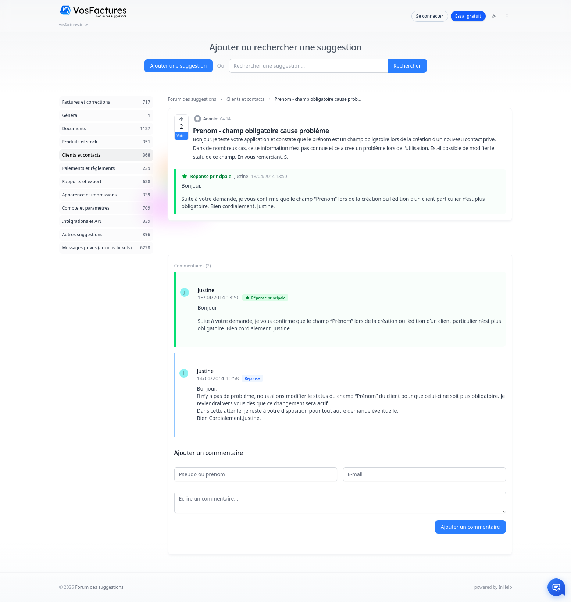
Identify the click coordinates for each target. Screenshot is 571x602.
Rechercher (407, 65)
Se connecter (429, 16)
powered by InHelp (493, 587)
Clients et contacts (245, 99)
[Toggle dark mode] (494, 16)
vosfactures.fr (73, 24)
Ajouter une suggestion (178, 65)
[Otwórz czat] (556, 587)
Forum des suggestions (192, 99)
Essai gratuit (468, 16)
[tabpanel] (340, 354)
